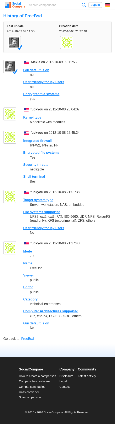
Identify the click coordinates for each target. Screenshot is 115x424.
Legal (63, 381)
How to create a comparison (37, 376)
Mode (27, 251)
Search (84, 5)
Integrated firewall (37, 141)
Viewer (28, 275)
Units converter (29, 392)
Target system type (38, 200)
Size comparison (30, 397)
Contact (64, 386)
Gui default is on (36, 70)
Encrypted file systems (41, 94)
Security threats (35, 164)
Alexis (35, 62)
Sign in (95, 4)
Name (27, 263)
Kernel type (32, 117)
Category (30, 299)
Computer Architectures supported (50, 311)
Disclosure (66, 376)
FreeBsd (33, 15)
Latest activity (87, 376)
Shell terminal (34, 176)
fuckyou (37, 109)
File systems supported (41, 212)
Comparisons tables (32, 386)
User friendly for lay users (43, 82)
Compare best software (34, 381)
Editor (28, 287)
